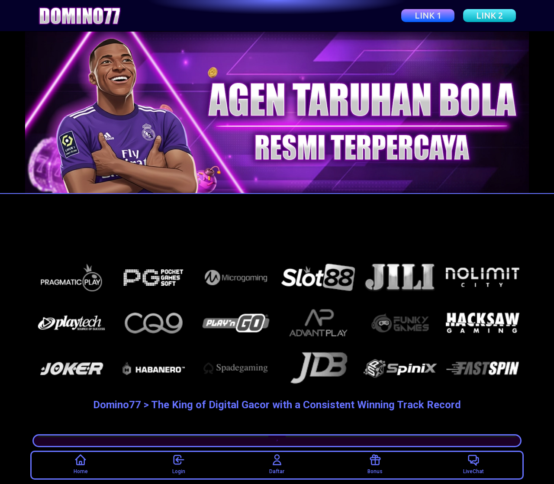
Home (81, 463)
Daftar (276, 463)
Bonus (375, 463)
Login (178, 463)
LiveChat (473, 463)
